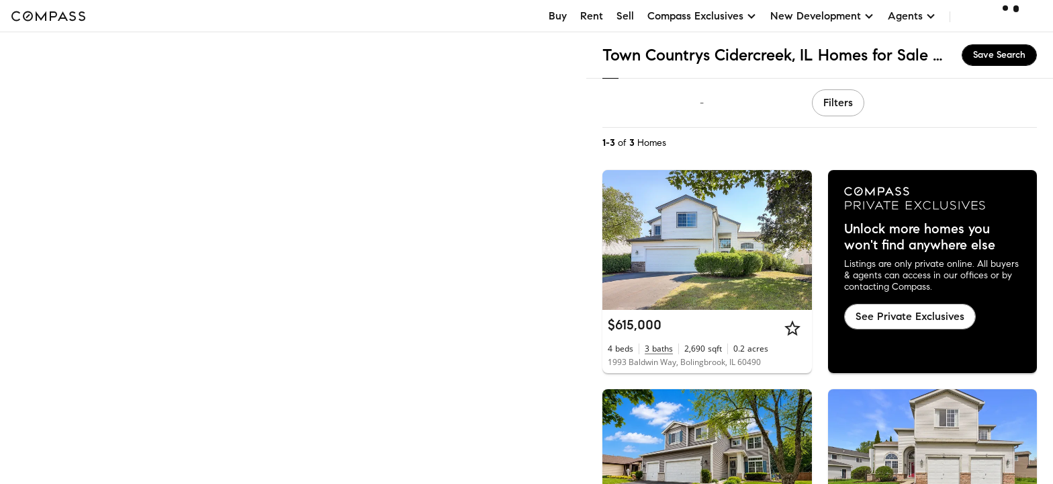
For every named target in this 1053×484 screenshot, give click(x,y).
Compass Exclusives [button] (702, 15)
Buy (558, 15)
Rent (591, 15)
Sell (625, 15)
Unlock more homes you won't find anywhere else (919, 237)
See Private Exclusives (910, 316)
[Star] (792, 328)
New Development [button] (822, 15)
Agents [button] (912, 15)
